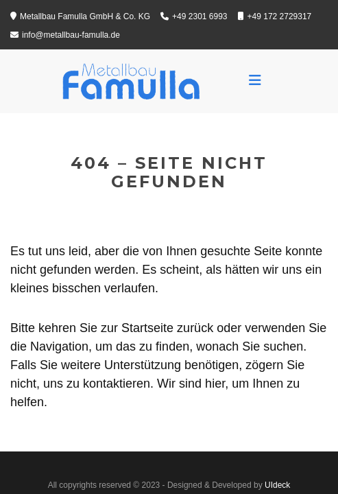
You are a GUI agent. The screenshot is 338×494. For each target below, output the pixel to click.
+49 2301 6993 (193, 16)
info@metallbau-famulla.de (65, 35)
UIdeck (277, 485)
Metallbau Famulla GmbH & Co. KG (80, 16)
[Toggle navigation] (255, 80)
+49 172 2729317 (275, 16)
